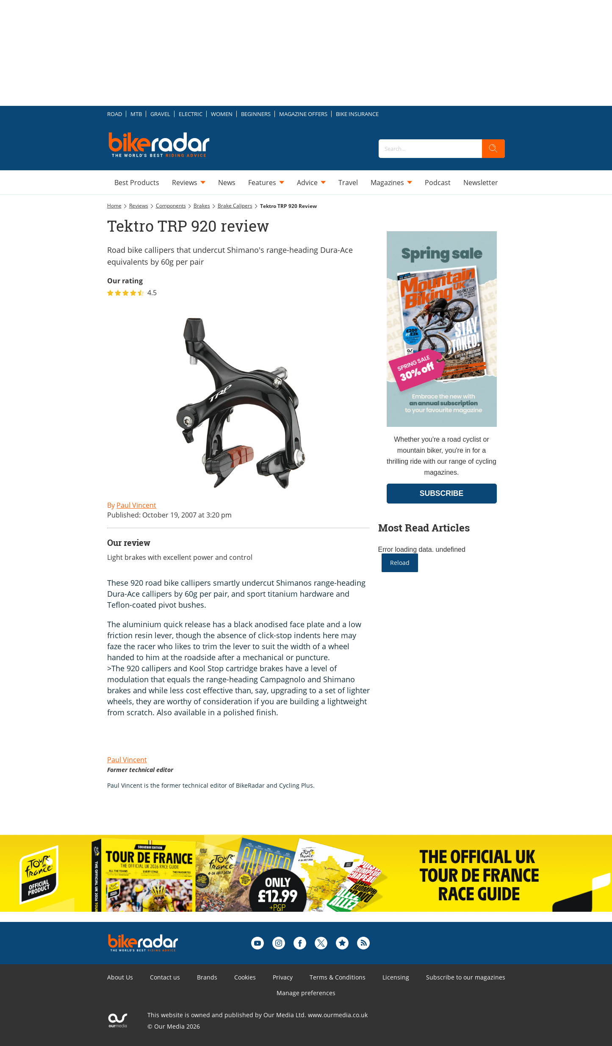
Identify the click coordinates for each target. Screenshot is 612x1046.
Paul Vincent (127, 759)
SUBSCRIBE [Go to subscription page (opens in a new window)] (442, 493)
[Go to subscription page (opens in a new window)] (442, 424)
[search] (493, 148)
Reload (400, 563)
